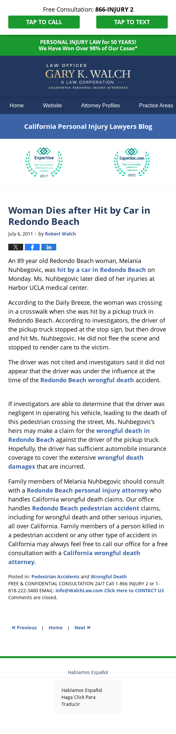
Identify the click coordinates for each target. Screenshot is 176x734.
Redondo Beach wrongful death (87, 380)
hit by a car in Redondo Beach (101, 270)
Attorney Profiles (100, 105)
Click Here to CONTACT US (134, 590)
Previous (24, 626)
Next (82, 626)
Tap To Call (44, 22)
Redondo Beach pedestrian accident (85, 508)
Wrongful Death (109, 576)
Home (17, 105)
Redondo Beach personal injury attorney (87, 490)
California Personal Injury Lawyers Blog (88, 76)
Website (52, 105)
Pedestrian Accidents (55, 576)
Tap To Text (132, 22)
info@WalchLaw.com (79, 590)
